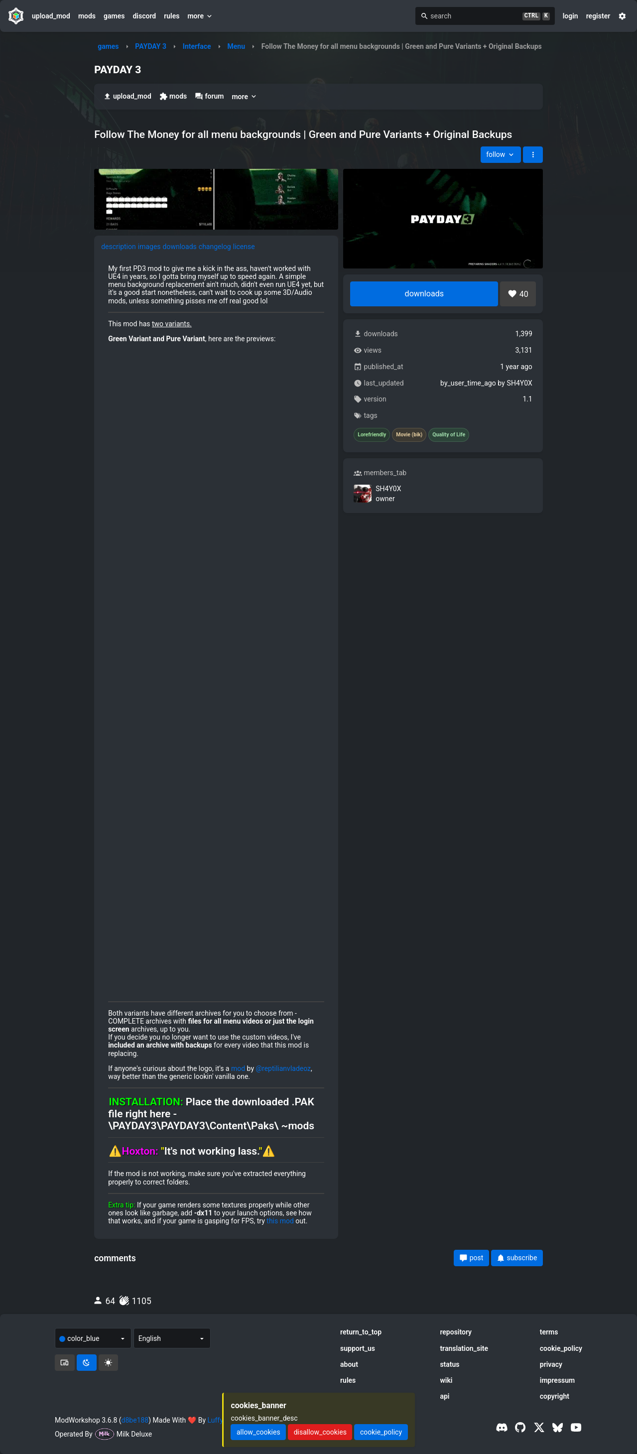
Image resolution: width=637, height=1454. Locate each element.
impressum (557, 1380)
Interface (197, 46)
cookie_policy (561, 1348)
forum (209, 96)
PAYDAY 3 (150, 46)
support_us (357, 1348)
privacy (551, 1364)
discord (144, 16)
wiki (446, 1380)
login (570, 16)
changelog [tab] (215, 247)
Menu (236, 46)
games (114, 16)
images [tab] (149, 247)
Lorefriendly (372, 435)
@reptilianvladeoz (283, 1068)
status (449, 1364)
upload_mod (51, 16)
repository (456, 1332)
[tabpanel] (216, 745)
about (349, 1364)
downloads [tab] (180, 247)
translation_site (464, 1348)
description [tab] (118, 247)
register (598, 16)
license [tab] (244, 247)
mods (87, 16)
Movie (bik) (409, 435)
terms (549, 1332)
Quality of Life (448, 435)
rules (171, 16)
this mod (280, 1221)
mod (238, 1068)
